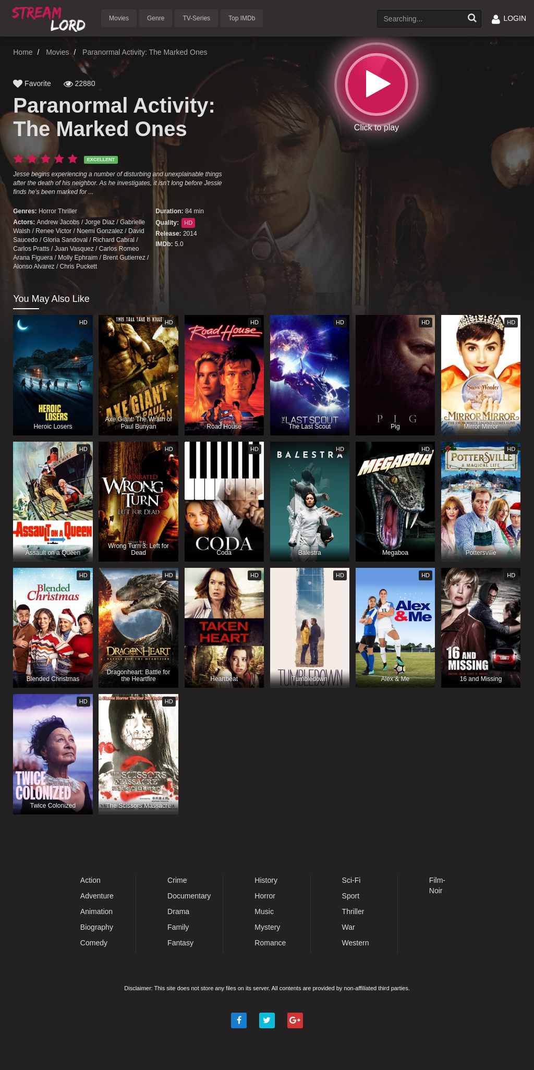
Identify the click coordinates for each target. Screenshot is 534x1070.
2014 (190, 233)
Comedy (93, 943)
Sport (350, 896)
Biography (96, 927)
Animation (96, 911)
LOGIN (509, 18)
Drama (178, 911)
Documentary (189, 896)
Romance (270, 943)
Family (178, 927)
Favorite (32, 83)
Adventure (97, 896)
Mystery (267, 927)
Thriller (67, 211)
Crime (177, 880)
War (348, 927)
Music (264, 911)
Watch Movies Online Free (50, 17)
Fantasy (180, 943)
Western (355, 943)
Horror (47, 211)
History (265, 880)
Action (90, 880)
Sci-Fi (351, 880)
